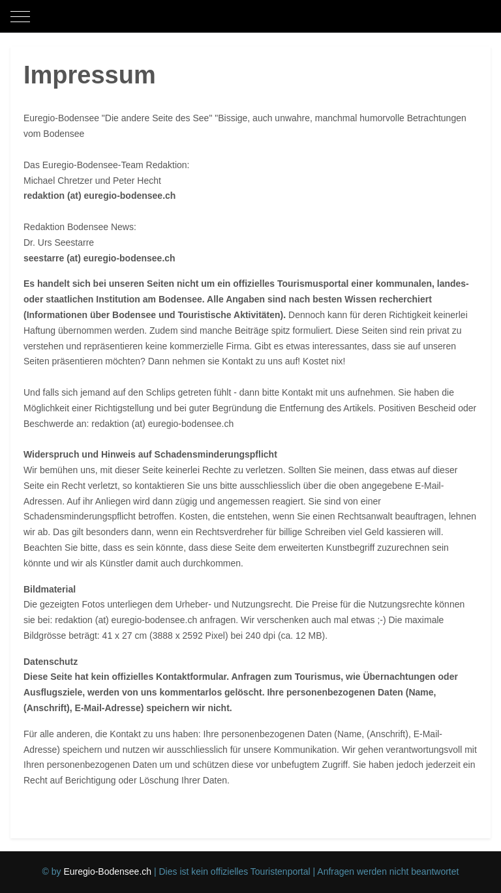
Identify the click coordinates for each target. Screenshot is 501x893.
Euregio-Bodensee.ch (107, 871)
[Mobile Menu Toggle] (20, 16)
